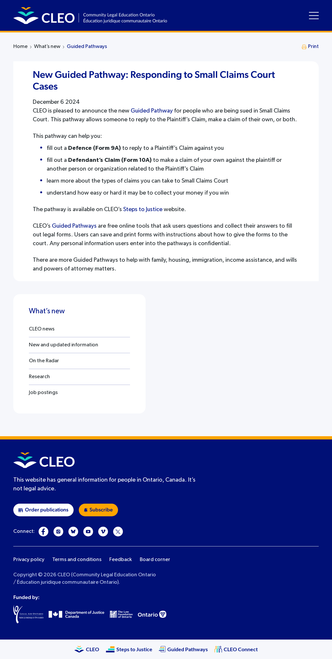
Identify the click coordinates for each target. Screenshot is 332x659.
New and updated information (63, 345)
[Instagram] (58, 531)
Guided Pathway (152, 111)
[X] (118, 531)
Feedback (120, 559)
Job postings (43, 392)
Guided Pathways (87, 46)
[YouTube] (88, 531)
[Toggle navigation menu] (313, 15)
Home (20, 46)
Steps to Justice (142, 209)
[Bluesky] (73, 531)
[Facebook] (43, 531)
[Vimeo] (103, 531)
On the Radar (44, 361)
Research (39, 376)
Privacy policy (28, 559)
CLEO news (41, 329)
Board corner (155, 559)
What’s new (47, 46)
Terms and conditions (76, 559)
